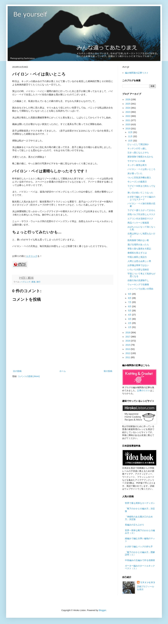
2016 (128, 341)
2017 (128, 336)
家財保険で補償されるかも (140, 156)
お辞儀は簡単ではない (138, 265)
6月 (130, 306)
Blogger (102, 610)
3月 (130, 319)
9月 (130, 294)
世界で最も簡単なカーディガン (140, 503)
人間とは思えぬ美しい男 (139, 261)
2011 (128, 357)
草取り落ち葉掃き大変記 (139, 248)
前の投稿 (108, 371)
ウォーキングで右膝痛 (138, 284)
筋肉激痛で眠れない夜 (138, 240)
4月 (130, 314)
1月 (130, 327)
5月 (130, 310)
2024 (128, 108)
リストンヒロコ (147, 582)
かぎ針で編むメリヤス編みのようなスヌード (141, 198)
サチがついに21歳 (136, 161)
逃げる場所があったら (138, 244)
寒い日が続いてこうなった (140, 192)
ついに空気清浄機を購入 (139, 177)
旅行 (38, 282)
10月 (130, 140)
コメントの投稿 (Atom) (29, 376)
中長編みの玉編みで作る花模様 (140, 560)
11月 (130, 136)
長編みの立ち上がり (134, 524)
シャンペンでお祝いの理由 (140, 289)
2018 (128, 332)
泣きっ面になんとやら (138, 152)
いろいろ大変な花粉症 (138, 269)
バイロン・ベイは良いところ (141, 169)
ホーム (62, 371)
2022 (128, 116)
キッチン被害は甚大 (137, 165)
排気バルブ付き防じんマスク (141, 214)
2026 (128, 99)
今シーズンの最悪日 (137, 181)
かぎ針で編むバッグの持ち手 (139, 546)
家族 (33, 282)
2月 (130, 323)
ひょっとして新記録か (138, 144)
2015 (128, 345)
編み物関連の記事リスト (136, 73)
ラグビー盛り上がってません (141, 210)
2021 (128, 120)
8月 (130, 298)
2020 (128, 124)
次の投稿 (17, 371)
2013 (128, 349)
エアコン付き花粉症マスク (140, 218)
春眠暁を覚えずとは (137, 253)
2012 (128, 353)
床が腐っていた (135, 173)
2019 (128, 128)
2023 (128, 112)
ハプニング (25, 282)
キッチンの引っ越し (137, 148)
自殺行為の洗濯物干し (138, 280)
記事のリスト (143, 390)
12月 (130, 132)
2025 (128, 104)
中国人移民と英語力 (137, 257)
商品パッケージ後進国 (138, 222)
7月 (130, 302)
